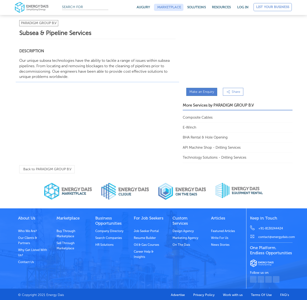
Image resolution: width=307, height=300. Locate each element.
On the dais (181, 244)
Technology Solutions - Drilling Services (214, 157)
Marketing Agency (185, 238)
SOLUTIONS (196, 7)
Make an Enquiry (201, 92)
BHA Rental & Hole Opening (205, 137)
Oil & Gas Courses (146, 244)
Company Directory (109, 231)
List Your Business (272, 7)
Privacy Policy (204, 295)
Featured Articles (223, 231)
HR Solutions (104, 244)
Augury (143, 7)
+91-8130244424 (270, 228)
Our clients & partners (27, 240)
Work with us (233, 295)
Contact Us (26, 262)
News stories (220, 244)
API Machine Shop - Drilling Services (212, 147)
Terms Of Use (261, 295)
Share (233, 92)
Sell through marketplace (66, 245)
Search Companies (108, 238)
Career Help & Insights (144, 254)
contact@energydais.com (275, 237)
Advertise (178, 295)
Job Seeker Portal (146, 231)
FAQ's (284, 295)
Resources (221, 7)
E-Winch (189, 127)
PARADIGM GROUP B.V (39, 23)
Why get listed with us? (32, 252)
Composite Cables (198, 117)
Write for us (219, 238)
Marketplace (168, 7)
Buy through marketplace (66, 233)
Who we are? (27, 231)
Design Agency (183, 231)
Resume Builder (145, 238)
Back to (47, 169)
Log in (243, 7)
